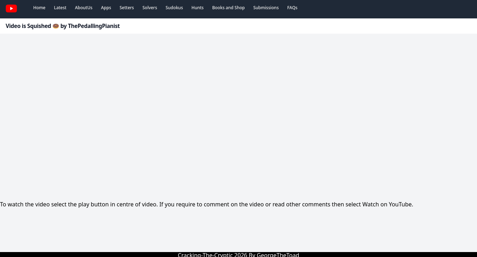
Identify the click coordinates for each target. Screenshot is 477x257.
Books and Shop (228, 8)
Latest (60, 8)
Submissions (266, 8)
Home (39, 8)
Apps (106, 8)
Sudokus (174, 8)
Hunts (197, 8)
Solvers (149, 8)
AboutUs (83, 8)
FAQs (292, 8)
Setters (126, 8)
